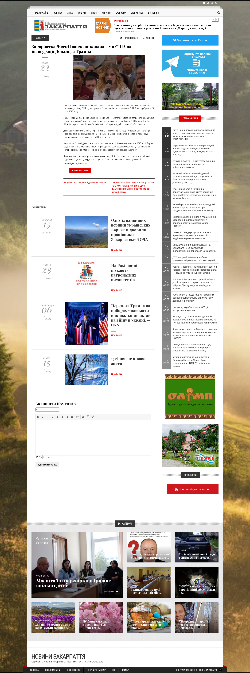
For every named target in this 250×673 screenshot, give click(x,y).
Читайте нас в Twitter (191, 40)
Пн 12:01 (166, 207)
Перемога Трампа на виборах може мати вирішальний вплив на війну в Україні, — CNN (130, 315)
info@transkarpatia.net (93, 661)
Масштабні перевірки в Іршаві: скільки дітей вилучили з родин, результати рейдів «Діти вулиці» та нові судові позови (194, 284)
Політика (57, 12)
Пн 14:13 (166, 150)
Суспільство (137, 12)
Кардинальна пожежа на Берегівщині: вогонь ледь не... (197, 589)
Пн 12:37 (166, 193)
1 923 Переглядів (129, 38)
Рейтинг (149, 38)
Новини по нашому (42, 621)
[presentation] (38, 417)
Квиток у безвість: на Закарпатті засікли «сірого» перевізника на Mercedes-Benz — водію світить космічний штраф (195, 269)
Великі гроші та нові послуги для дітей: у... (146, 591)
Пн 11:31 (166, 221)
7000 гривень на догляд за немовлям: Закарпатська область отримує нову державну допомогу (194, 297)
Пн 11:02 (166, 235)
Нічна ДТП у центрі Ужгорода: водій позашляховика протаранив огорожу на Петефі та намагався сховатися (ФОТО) (195, 319)
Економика (135, 585)
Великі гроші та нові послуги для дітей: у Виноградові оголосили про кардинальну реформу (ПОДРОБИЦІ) (194, 207)
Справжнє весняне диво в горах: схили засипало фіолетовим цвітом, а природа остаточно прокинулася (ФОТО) (194, 221)
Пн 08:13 (166, 309)
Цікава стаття (80, 170)
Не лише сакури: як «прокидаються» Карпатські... (97, 624)
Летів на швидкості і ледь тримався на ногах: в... (197, 555)
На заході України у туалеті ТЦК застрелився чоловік (190, 309)
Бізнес (70, 12)
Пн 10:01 (166, 259)
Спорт (94, 12)
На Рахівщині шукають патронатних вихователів (124, 272)
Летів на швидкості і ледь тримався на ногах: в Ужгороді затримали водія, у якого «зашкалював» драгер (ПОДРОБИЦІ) (194, 134)
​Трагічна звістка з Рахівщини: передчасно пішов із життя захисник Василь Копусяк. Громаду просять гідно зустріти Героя (195, 193)
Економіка (121, 12)
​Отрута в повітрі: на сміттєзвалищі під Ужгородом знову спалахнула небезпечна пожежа (194, 164)
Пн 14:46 (166, 134)
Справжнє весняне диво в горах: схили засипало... (53, 626)
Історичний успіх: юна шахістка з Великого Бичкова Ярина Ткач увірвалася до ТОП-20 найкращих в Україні (192, 361)
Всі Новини (153, 12)
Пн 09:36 (166, 270)
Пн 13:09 (166, 178)
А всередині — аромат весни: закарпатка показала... (194, 624)
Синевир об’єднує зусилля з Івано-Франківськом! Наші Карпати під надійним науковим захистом (192, 235)
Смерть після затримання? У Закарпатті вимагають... (151, 555)
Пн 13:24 (166, 164)
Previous (213, 19)
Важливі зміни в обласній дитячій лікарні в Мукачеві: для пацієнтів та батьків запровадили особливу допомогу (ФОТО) (192, 178)
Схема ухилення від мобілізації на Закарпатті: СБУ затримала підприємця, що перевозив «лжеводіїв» (194, 247)
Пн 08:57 (166, 297)
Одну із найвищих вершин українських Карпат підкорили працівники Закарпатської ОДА (130, 230)
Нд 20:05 (166, 361)
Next (217, 19)
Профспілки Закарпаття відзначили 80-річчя (84, 183)
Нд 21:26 (166, 347)
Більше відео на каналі (194, 489)
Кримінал (106, 12)
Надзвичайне (41, 12)
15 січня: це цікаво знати (128, 361)
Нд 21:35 (166, 333)
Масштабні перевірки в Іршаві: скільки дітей (73, 582)
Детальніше (118, 250)
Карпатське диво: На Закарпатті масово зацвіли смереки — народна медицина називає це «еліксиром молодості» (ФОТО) (195, 333)
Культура (82, 12)
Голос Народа (136, 550)
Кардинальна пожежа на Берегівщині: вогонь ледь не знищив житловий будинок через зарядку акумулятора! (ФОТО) (194, 150)
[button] (38, 417)
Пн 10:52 (166, 248)
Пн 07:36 (166, 319)
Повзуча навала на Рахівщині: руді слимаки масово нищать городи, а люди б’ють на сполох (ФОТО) (192, 347)
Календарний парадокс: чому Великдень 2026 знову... (148, 624)
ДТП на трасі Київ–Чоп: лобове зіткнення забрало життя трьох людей (194, 259)
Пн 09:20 (166, 284)
